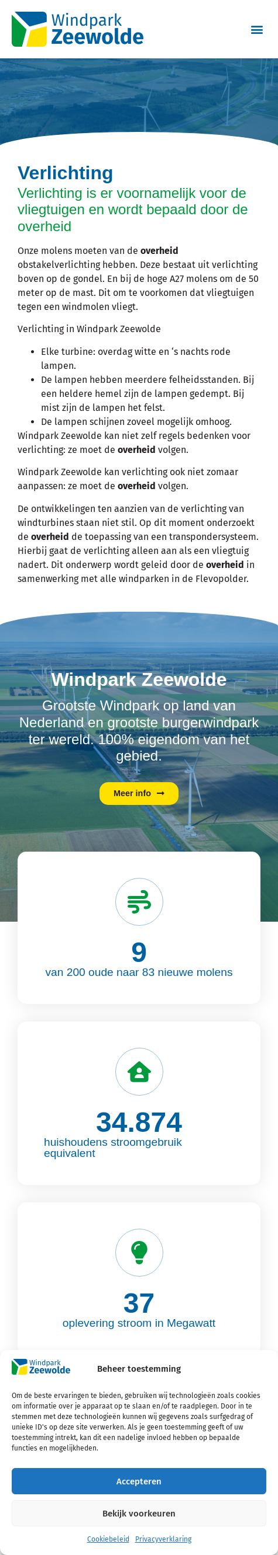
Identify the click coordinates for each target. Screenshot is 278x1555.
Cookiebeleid (108, 1539)
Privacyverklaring (163, 1539)
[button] (256, 29)
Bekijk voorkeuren (139, 1513)
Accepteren (139, 1481)
